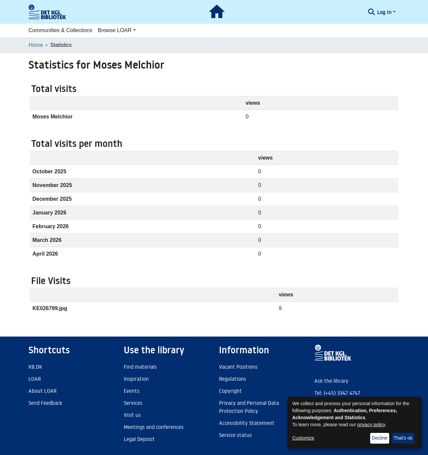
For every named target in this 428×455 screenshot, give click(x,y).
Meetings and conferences (154, 427)
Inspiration (136, 378)
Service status (235, 435)
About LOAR (42, 390)
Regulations (232, 378)
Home (36, 45)
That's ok (403, 438)
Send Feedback (45, 402)
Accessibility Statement (247, 423)
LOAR (34, 378)
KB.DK (35, 366)
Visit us (132, 415)
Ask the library (331, 380)
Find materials (140, 366)
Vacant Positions (238, 366)
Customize (303, 438)
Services (133, 402)
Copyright (230, 390)
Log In (384, 12)
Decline (380, 438)
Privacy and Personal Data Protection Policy (249, 406)
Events (131, 390)
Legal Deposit (139, 439)
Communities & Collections (60, 30)
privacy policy (371, 424)
